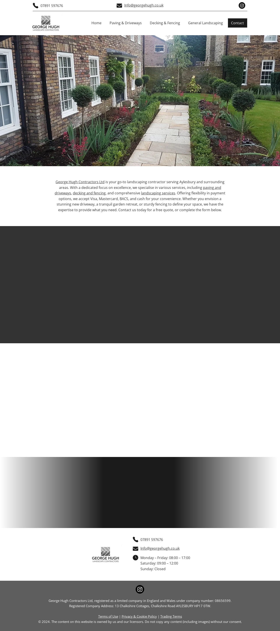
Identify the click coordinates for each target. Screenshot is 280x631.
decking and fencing (89, 193)
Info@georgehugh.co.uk (143, 5)
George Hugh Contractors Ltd (80, 182)
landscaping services (158, 193)
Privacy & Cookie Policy (139, 616)
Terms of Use (108, 616)
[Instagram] (242, 5)
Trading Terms (171, 616)
